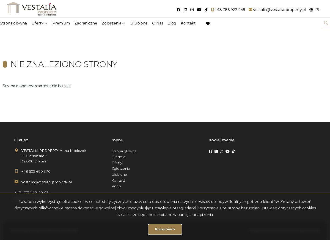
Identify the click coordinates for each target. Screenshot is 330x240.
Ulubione (139, 23)
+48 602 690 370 (35, 171)
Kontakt (188, 23)
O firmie (118, 157)
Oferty (37, 23)
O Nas (157, 23)
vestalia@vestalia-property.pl (46, 182)
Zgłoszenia (111, 23)
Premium (61, 23)
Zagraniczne (85, 23)
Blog (172, 23)
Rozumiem (165, 229)
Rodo (116, 186)
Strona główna (13, 23)
